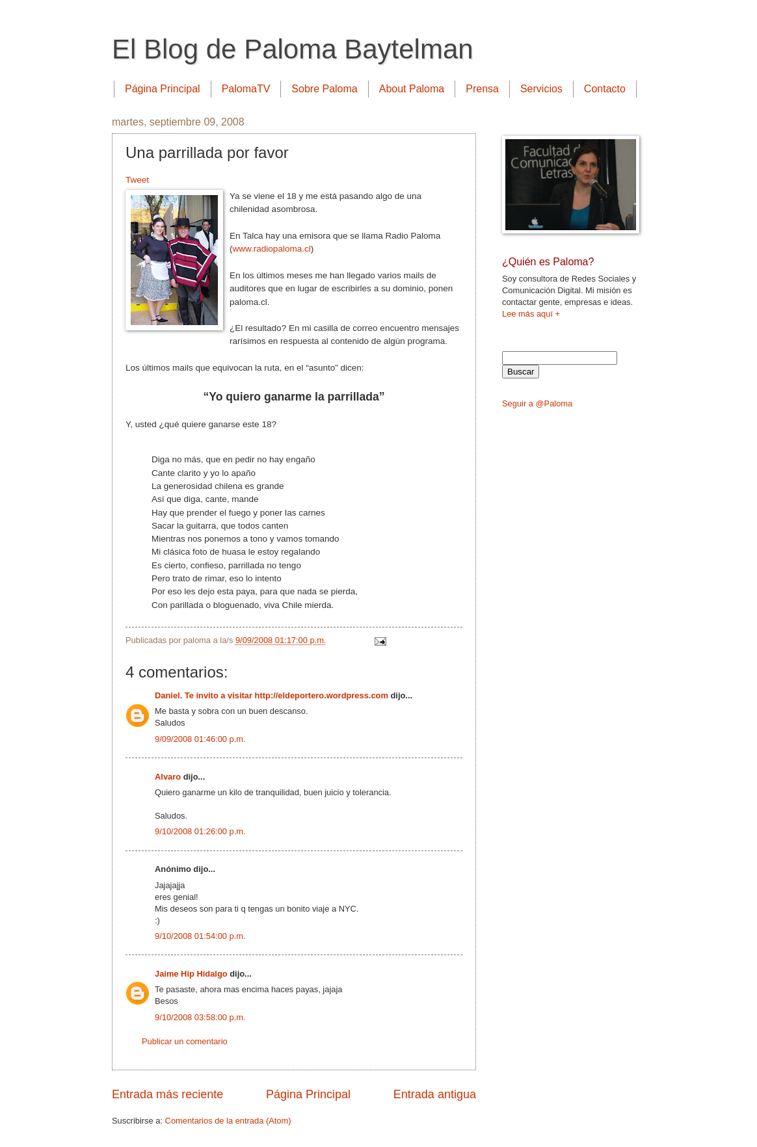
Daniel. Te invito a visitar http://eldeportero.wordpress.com (271, 695)
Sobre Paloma (324, 88)
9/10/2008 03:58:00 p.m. (200, 1017)
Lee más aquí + (531, 314)
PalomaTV (246, 88)
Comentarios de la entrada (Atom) (228, 1121)
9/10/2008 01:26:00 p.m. (200, 831)
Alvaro (168, 777)
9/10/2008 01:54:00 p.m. (200, 936)
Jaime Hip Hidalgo (191, 974)
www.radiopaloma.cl (272, 249)
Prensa (482, 88)
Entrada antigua (434, 1094)
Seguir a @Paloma (537, 403)
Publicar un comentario (185, 1041)
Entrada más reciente (167, 1094)
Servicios (541, 88)
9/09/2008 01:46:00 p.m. (200, 739)
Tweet (137, 180)
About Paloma (412, 88)
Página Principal (162, 88)
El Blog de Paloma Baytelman (292, 49)
